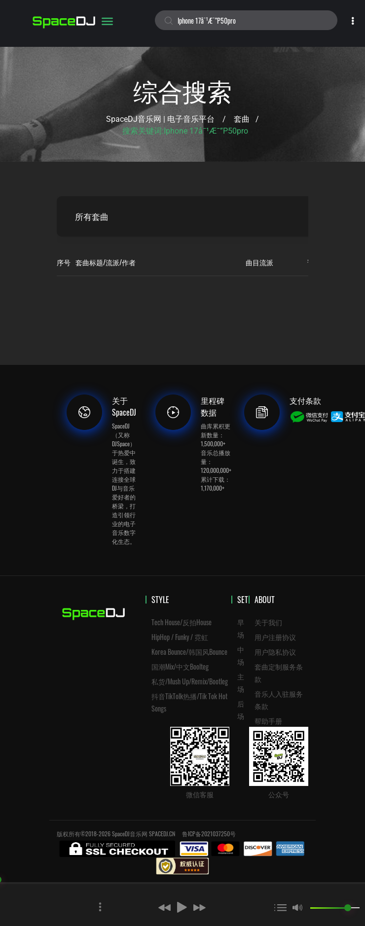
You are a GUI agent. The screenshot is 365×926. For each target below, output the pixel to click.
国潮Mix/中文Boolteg (180, 666)
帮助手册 (268, 720)
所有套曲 (94, 216)
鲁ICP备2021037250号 (209, 833)
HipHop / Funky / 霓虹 (179, 637)
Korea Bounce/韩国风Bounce (189, 651)
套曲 (242, 119)
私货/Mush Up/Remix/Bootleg (189, 681)
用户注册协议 (275, 637)
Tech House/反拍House (181, 622)
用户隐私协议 (275, 651)
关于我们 (268, 622)
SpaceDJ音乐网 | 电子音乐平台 (160, 119)
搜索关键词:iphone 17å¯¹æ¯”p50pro (185, 131)
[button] (148, 907)
